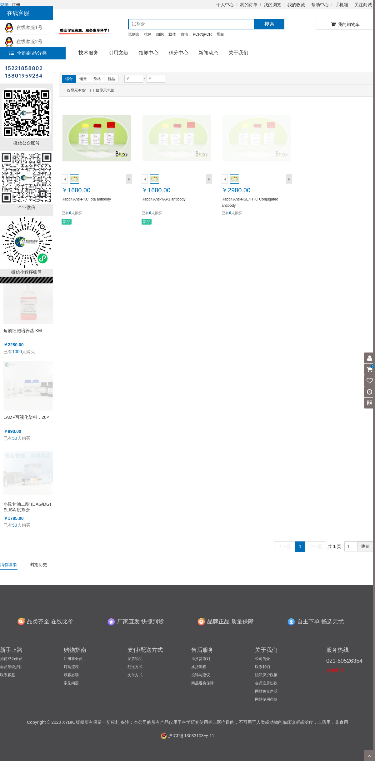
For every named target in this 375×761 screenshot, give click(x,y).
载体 (172, 34)
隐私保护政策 (266, 675)
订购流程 (71, 667)
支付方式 (135, 675)
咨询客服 (335, 670)
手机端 (341, 4)
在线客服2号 (23, 41)
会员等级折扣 (11, 667)
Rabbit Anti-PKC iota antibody (86, 199)
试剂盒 (133, 34)
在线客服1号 (23, 27)
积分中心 (178, 52)
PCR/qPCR (202, 34)
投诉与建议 (200, 675)
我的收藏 (296, 4)
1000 (17, 351)
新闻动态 (208, 52)
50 (14, 438)
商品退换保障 (202, 683)
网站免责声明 (266, 691)
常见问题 (71, 683)
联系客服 (7, 675)
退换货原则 (200, 659)
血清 (184, 34)
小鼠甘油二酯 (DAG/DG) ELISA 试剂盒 (27, 507)
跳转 (365, 546)
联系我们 (262, 667)
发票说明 (135, 659)
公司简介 (262, 659)
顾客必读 (71, 675)
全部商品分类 (28, 53)
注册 (16, 4)
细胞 (160, 34)
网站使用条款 (266, 699)
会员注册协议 (266, 683)
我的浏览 (272, 4)
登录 (4, 4)
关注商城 (363, 4)
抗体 (148, 34)
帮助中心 (320, 4)
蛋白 (220, 34)
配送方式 (135, 667)
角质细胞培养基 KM (22, 330)
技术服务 (88, 52)
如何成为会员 (11, 659)
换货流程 (198, 667)
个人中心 (225, 4)
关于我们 (238, 52)
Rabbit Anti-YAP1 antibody (164, 199)
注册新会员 (73, 659)
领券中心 (148, 52)
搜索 (269, 24)
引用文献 (118, 52)
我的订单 (249, 4)
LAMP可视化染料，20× (26, 417)
